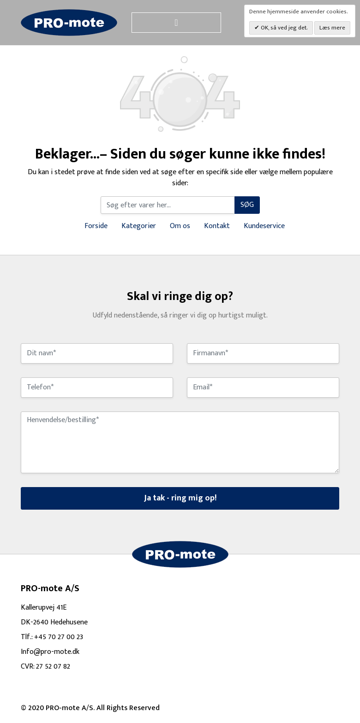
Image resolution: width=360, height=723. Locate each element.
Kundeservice (264, 226)
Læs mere (332, 28)
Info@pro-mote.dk (50, 652)
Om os (180, 226)
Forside (96, 226)
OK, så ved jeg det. (283, 28)
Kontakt (217, 226)
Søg (247, 205)
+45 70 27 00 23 (58, 637)
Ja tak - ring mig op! (180, 498)
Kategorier (138, 226)
